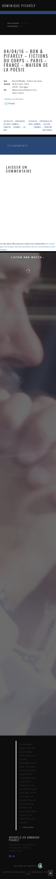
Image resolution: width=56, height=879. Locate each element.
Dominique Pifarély (19, 5)
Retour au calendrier (14, 98)
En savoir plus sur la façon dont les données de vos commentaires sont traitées (27, 246)
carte (33, 89)
